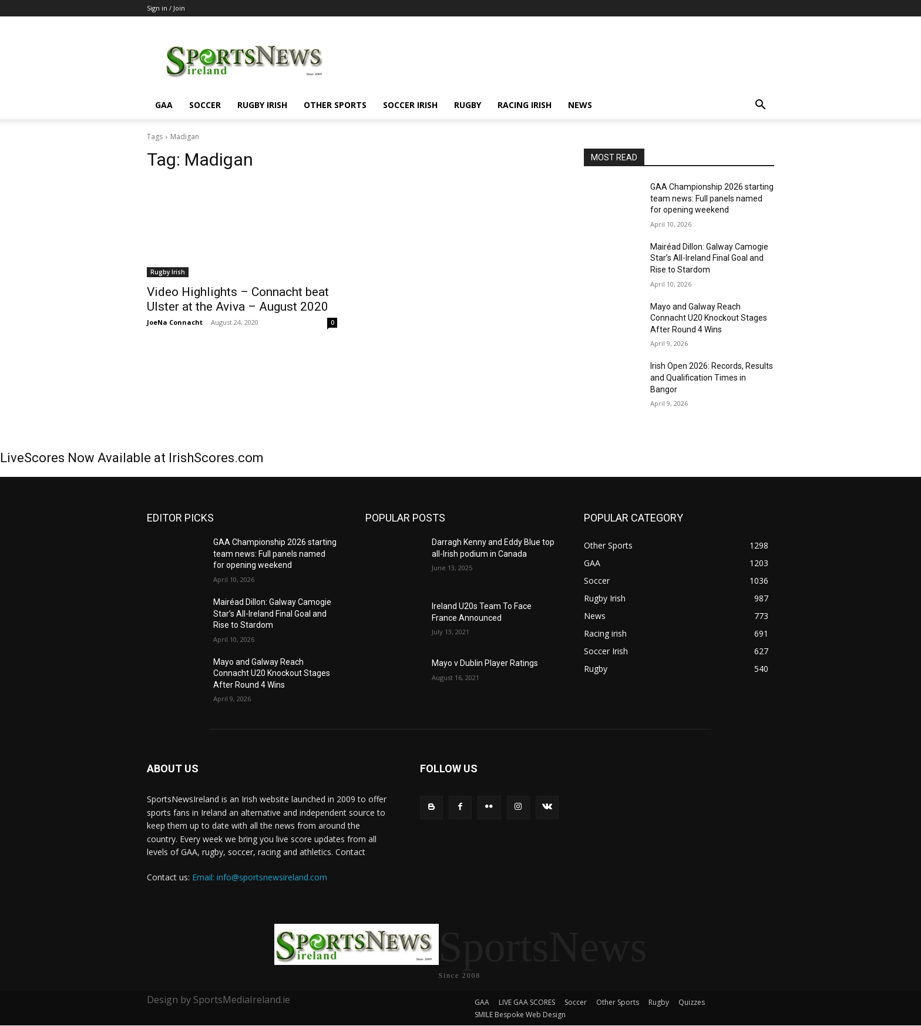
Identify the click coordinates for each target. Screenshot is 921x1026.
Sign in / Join (166, 8)
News (580, 104)
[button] (760, 106)
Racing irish (525, 104)
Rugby (467, 104)
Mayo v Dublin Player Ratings (485, 663)
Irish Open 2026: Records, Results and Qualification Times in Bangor (711, 377)
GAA (164, 104)
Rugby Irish (262, 104)
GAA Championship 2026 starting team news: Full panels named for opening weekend (712, 198)
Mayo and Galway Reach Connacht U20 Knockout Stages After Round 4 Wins (708, 318)
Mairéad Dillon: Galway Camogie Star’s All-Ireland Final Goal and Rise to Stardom (709, 258)
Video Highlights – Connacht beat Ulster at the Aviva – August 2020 (238, 299)
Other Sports (335, 104)
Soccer (205, 104)
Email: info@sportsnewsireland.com (259, 877)
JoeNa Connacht (175, 322)
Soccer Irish (410, 104)
